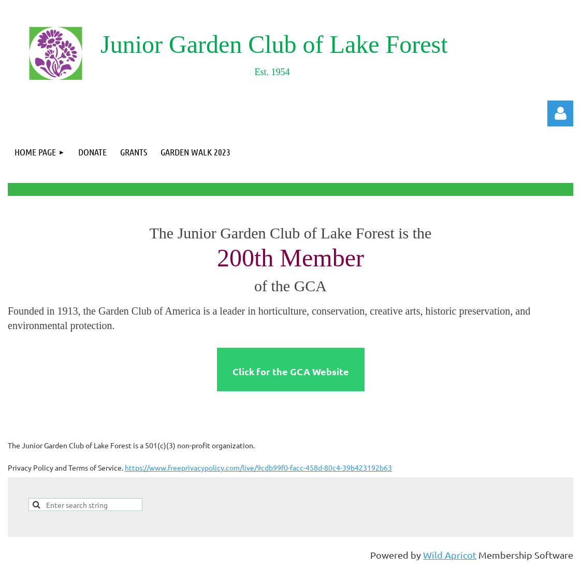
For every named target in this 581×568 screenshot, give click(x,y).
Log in (560, 113)
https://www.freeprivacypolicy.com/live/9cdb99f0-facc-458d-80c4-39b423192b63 (258, 467)
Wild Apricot (449, 554)
